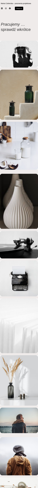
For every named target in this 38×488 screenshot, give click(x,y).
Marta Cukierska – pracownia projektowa (16, 3)
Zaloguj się (19, 8)
